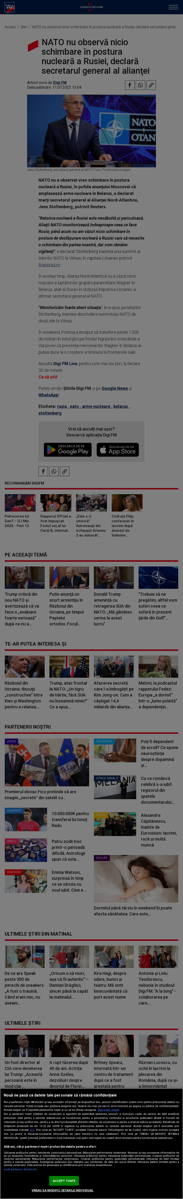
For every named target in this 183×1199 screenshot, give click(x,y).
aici (32, 1129)
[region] (91, 1143)
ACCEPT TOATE (64, 1181)
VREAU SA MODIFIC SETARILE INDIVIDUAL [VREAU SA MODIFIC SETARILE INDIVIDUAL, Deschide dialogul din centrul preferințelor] (63, 1190)
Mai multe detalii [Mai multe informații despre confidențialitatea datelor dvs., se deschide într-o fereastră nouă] (108, 1110)
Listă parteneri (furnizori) (20, 1169)
